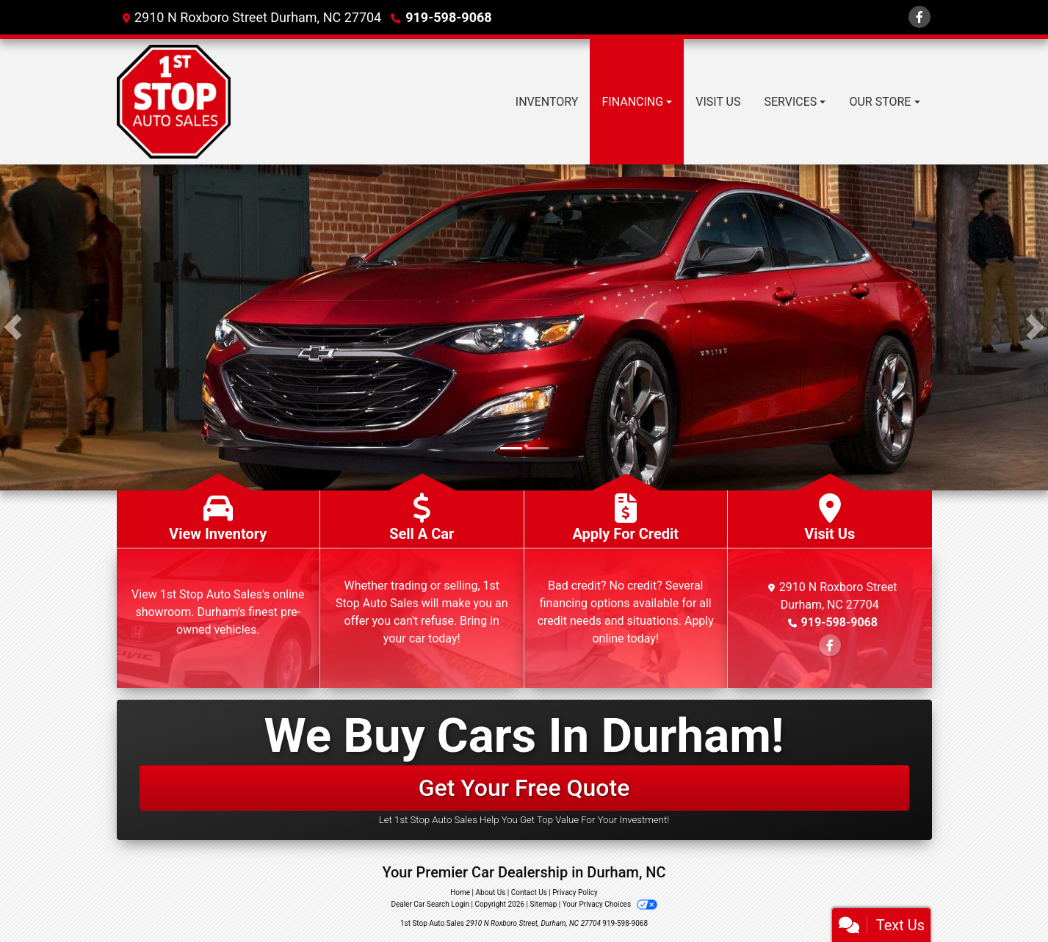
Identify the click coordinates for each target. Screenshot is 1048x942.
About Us (491, 892)
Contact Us (529, 892)
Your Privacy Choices (610, 904)
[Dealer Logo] (174, 102)
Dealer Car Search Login (430, 904)
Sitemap (543, 904)
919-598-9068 (448, 17)
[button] (13, 327)
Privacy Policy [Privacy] (575, 892)
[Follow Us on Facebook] (919, 17)
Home (460, 892)
